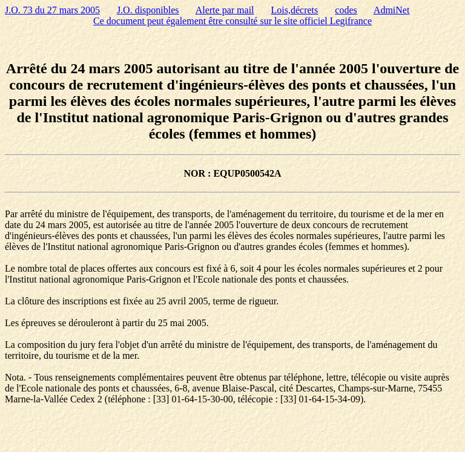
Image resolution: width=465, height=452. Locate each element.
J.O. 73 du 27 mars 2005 (52, 10)
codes (346, 10)
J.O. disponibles (148, 10)
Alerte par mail (225, 10)
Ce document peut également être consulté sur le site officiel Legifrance (232, 21)
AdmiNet (392, 10)
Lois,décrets (294, 10)
